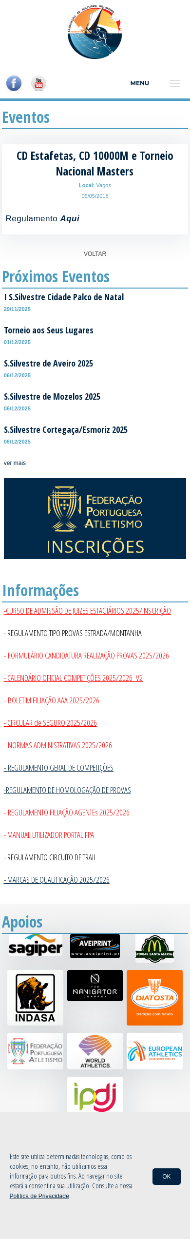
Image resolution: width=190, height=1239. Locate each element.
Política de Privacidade (39, 1196)
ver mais (15, 463)
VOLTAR (95, 254)
